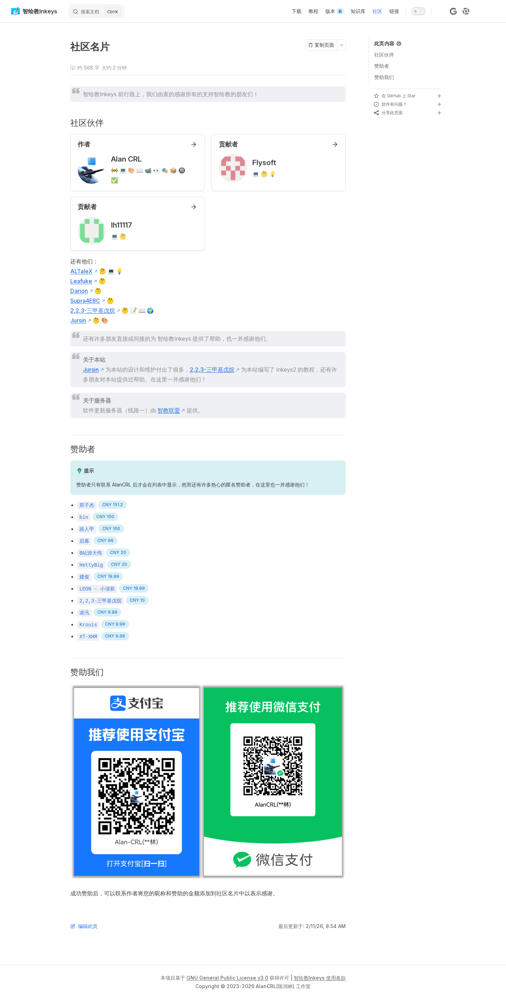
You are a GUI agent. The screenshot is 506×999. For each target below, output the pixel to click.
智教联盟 (168, 410)
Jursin (78, 320)
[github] (440, 11)
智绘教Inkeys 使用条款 (320, 978)
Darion (79, 290)
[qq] (491, 11)
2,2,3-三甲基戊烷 (92, 310)
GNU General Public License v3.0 (227, 978)
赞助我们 (384, 77)
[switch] (418, 11)
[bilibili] (478, 11)
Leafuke (81, 281)
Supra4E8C (85, 300)
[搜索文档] (96, 11)
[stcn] (466, 11)
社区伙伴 (384, 55)
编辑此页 (84, 926)
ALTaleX (81, 271)
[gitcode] (453, 11)
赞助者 (381, 66)
